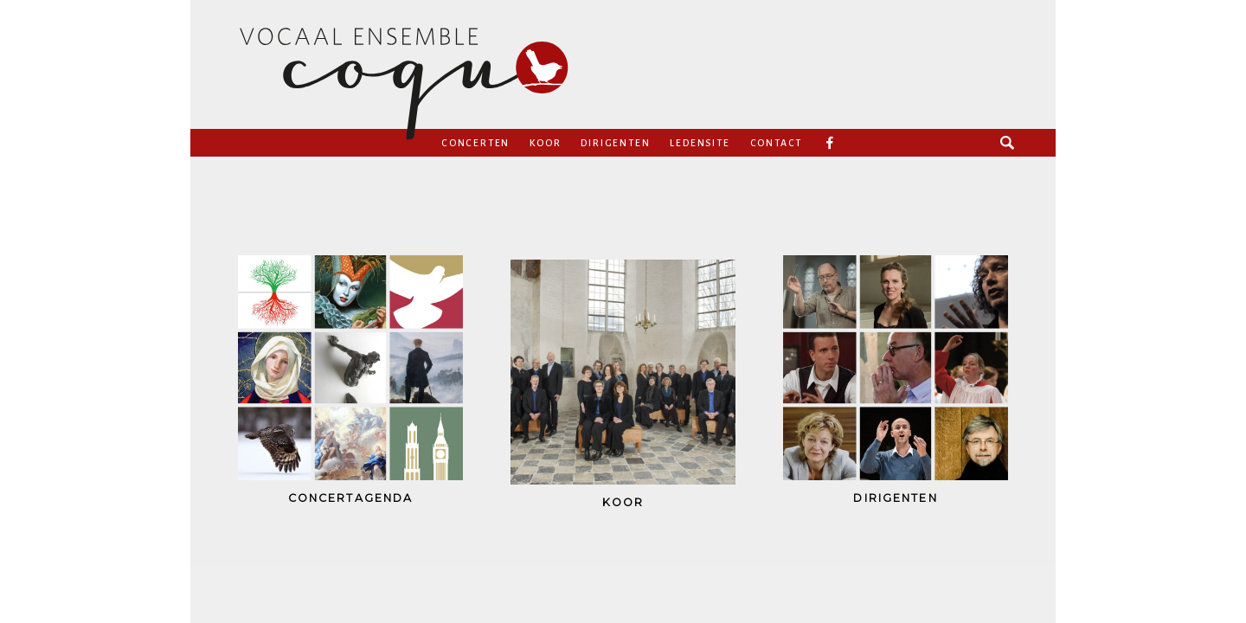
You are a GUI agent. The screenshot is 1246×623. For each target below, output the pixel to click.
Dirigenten (615, 143)
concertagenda (351, 497)
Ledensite (699, 143)
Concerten (475, 143)
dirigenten (895, 497)
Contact (776, 143)
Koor (545, 143)
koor (623, 502)
